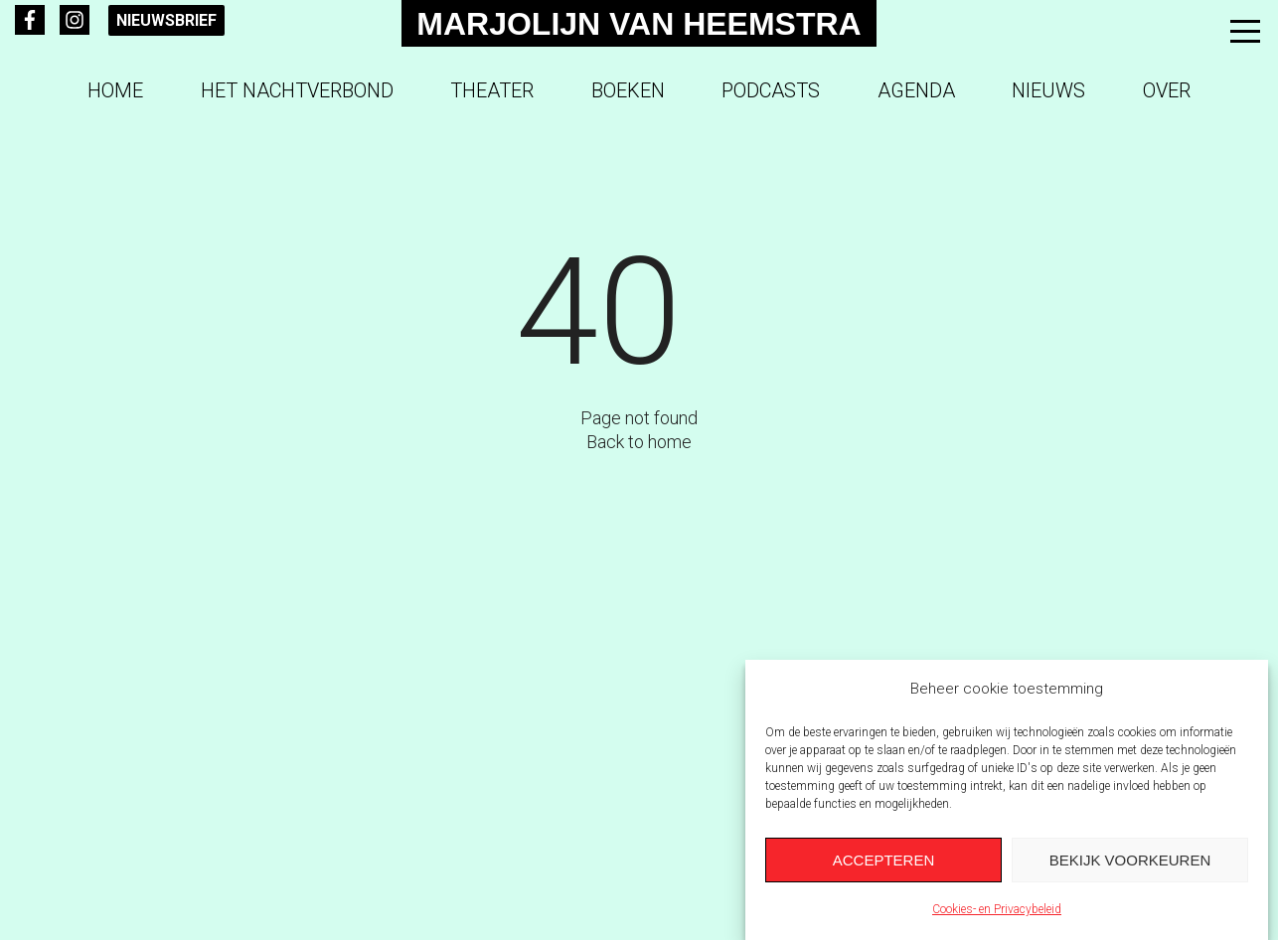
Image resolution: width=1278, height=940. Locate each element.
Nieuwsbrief (166, 20)
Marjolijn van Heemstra (638, 24)
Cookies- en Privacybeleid (996, 910)
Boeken (628, 90)
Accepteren (884, 860)
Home (115, 90)
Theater (492, 90)
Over (1167, 90)
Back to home (639, 441)
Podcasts (770, 90)
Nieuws (1048, 90)
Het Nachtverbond (297, 90)
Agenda (916, 90)
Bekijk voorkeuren (1130, 860)
